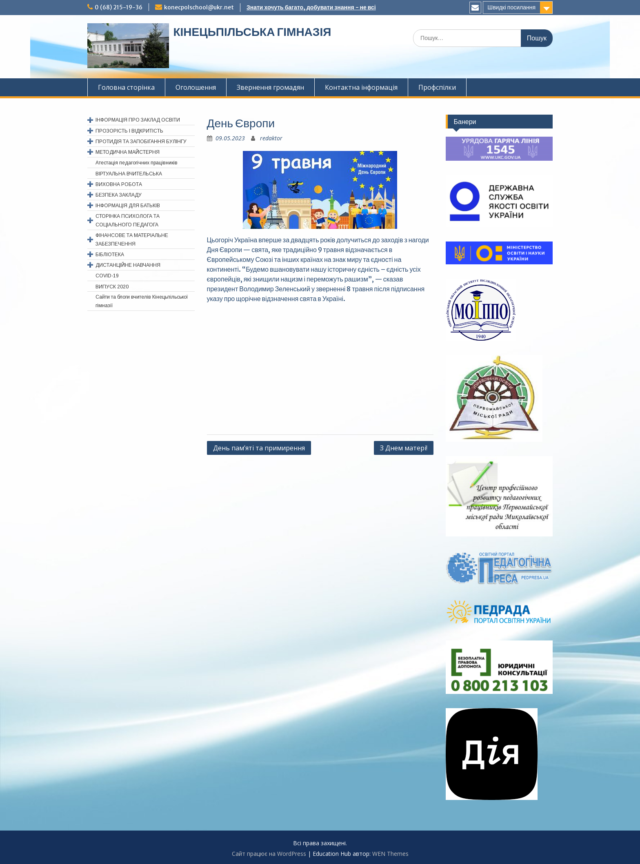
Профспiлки (437, 87)
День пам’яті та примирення (259, 447)
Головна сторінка (126, 87)
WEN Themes (390, 853)
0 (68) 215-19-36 (118, 7)
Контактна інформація (361, 87)
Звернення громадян (270, 87)
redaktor (271, 138)
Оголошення (196, 87)
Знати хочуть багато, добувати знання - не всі (311, 7)
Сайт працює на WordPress (269, 853)
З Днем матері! (403, 447)
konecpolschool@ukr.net (199, 7)
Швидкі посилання (511, 7)
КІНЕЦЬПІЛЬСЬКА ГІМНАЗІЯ (252, 31)
